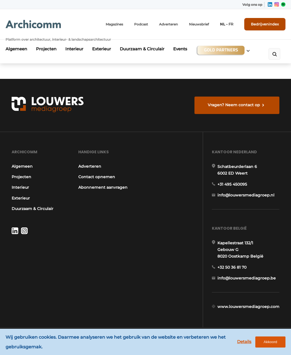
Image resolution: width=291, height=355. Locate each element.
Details (244, 341)
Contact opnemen (96, 176)
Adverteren (168, 24)
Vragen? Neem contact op (234, 104)
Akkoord (270, 342)
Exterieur (101, 48)
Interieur (74, 48)
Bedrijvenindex (265, 24)
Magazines (114, 24)
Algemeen (16, 48)
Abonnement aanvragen (103, 187)
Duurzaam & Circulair (142, 48)
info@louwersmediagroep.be (246, 278)
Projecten (46, 48)
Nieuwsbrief (199, 24)
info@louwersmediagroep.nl (245, 195)
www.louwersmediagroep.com (248, 306)
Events (180, 48)
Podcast (141, 24)
